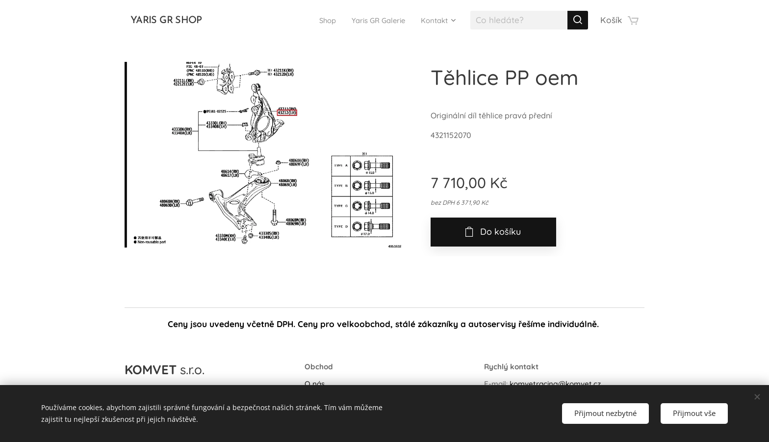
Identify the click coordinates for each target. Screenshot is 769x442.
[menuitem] (312, 20)
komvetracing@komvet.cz (555, 383)
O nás (315, 383)
